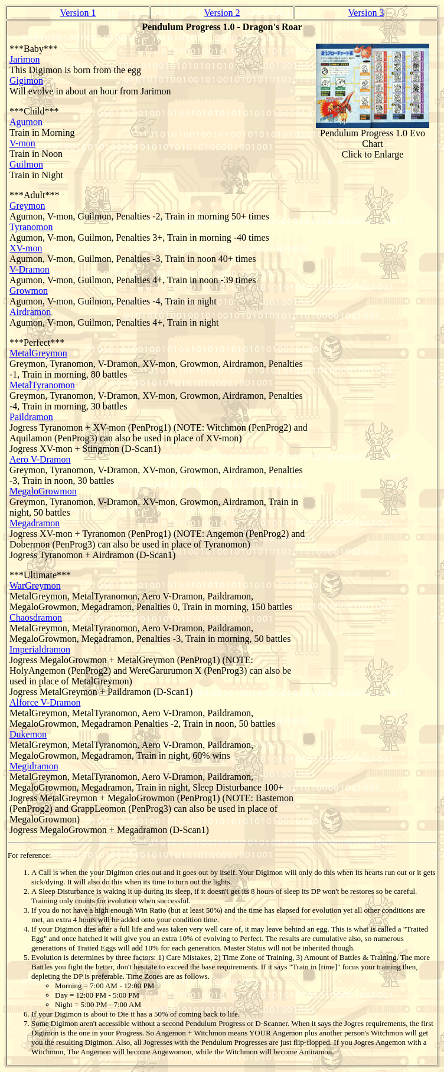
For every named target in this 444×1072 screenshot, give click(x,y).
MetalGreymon (38, 353)
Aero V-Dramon (40, 459)
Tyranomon (31, 227)
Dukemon (28, 734)
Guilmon (26, 164)
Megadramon (34, 523)
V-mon (22, 143)
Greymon (27, 206)
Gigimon (26, 81)
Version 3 (366, 13)
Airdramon (30, 312)
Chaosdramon (35, 617)
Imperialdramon (39, 649)
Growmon (28, 291)
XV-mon (25, 248)
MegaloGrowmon (43, 491)
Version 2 (222, 13)
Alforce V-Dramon (44, 702)
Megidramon (33, 766)
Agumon (26, 122)
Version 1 (78, 13)
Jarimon (24, 59)
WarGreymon (35, 586)
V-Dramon (29, 269)
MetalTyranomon (42, 385)
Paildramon (31, 417)
